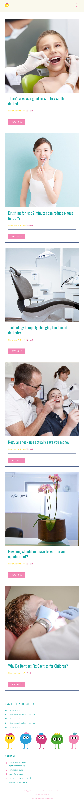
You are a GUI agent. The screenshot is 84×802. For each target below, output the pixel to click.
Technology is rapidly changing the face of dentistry (37, 329)
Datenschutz (56, 791)
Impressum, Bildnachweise (43, 791)
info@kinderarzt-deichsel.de (20, 778)
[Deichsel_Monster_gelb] (7, 4)
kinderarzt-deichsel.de (18, 782)
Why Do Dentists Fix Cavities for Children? (38, 666)
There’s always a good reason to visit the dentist (36, 100)
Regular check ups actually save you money (38, 442)
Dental (30, 111)
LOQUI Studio (49, 798)
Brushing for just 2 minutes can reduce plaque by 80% (40, 215)
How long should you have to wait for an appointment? (36, 553)
